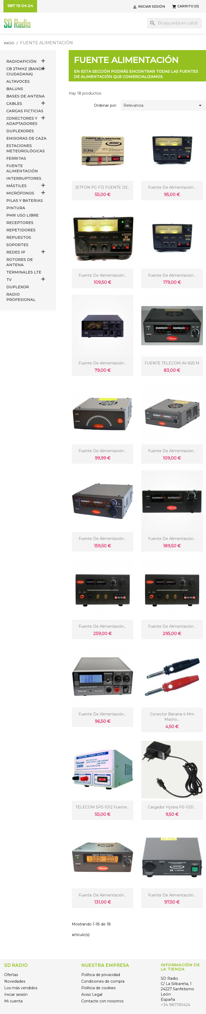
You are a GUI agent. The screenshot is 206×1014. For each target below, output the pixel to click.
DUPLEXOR (17, 287)
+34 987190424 (175, 1004)
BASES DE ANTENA (25, 96)
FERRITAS (16, 158)
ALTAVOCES (18, 81)
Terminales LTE (23, 272)
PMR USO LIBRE (22, 215)
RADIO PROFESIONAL (21, 297)
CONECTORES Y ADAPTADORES (21, 121)
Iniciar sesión (16, 994)
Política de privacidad (100, 974)
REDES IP (15, 252)
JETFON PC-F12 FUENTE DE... (102, 187)
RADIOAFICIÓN (21, 61)
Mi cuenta (13, 1001)
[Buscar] (174, 23)
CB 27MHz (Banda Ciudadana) (25, 71)
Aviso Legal (91, 994)
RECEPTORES (19, 222)
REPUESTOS (18, 237)
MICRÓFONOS (20, 193)
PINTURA (15, 208)
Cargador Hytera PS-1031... (172, 807)
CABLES (14, 103)
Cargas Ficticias (24, 111)
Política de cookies (98, 988)
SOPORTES (17, 244)
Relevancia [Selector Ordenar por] (163, 105)
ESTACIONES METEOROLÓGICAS (25, 148)
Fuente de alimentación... (172, 187)
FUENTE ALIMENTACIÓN (22, 168)
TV (9, 279)
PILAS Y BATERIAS (24, 200)
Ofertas (11, 974)
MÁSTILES (16, 185)
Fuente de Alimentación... (172, 895)
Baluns (14, 88)
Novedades (14, 981)
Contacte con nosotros (102, 1001)
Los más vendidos (20, 988)
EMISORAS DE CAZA (26, 138)
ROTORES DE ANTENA (19, 262)
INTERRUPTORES (23, 178)
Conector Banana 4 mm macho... (172, 717)
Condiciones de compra (102, 981)
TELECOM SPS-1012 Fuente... (102, 807)
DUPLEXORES (20, 131)
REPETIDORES (21, 230)
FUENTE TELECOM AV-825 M (172, 363)
